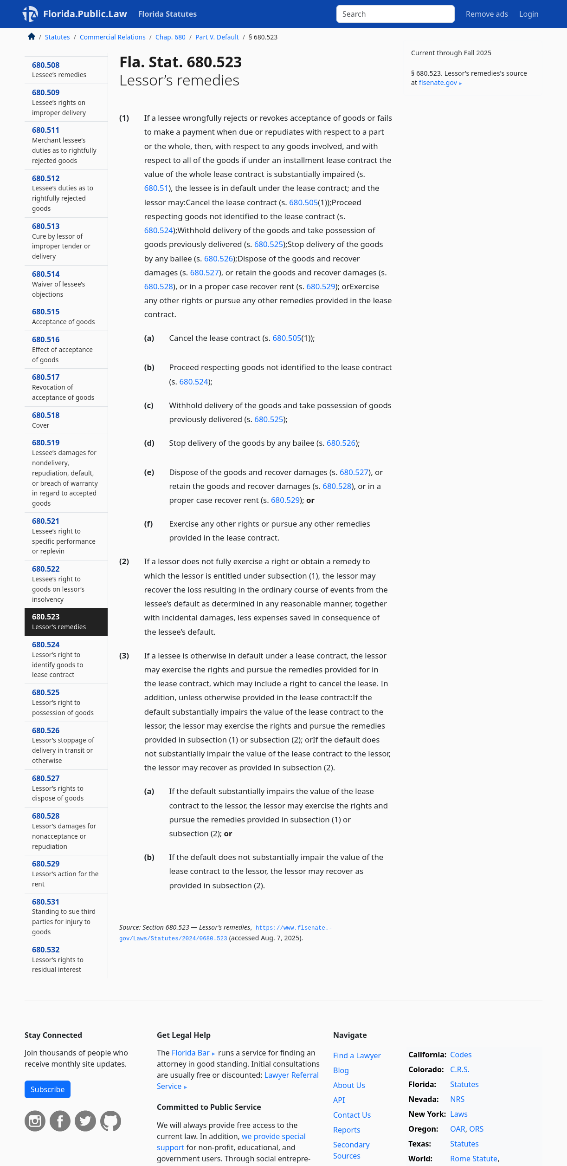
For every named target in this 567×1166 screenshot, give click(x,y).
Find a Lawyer (357, 1055)
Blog (341, 1070)
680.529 (321, 286)
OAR (457, 1129)
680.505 (303, 202)
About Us (349, 1085)
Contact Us (352, 1115)
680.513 (61, 241)
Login (529, 14)
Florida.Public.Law (85, 13)
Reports (347, 1130)
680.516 (62, 349)
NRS (457, 1099)
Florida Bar (191, 1053)
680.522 (58, 583)
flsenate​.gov (438, 82)
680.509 (59, 102)
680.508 (59, 69)
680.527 (204, 272)
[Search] (395, 14)
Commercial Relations (113, 37)
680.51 (156, 187)
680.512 (62, 193)
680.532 (58, 959)
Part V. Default (217, 37)
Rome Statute (473, 1158)
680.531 (64, 916)
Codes (460, 1054)
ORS (476, 1129)
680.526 (218, 258)
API (339, 1100)
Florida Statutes (167, 14)
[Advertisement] (472, 248)
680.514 (58, 284)
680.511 (64, 144)
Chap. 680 (170, 37)
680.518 (45, 420)
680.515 (63, 316)
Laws (459, 1114)
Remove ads (487, 14)
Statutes (57, 37)
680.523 (59, 621)
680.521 (64, 535)
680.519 (65, 472)
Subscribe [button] (47, 1089)
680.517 (63, 387)
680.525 (268, 244)
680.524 (158, 230)
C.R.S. (460, 1069)
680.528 (158, 286)
